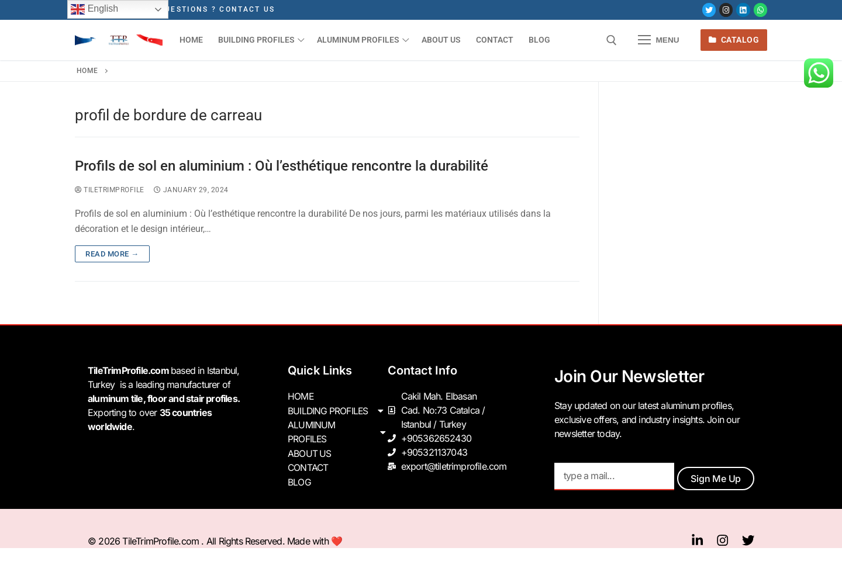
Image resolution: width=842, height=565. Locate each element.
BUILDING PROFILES (338, 410)
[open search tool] (611, 40)
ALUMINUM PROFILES (338, 431)
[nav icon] (659, 40)
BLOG (299, 480)
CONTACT (308, 466)
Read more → (112, 253)
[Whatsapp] (760, 9)
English (94, 9)
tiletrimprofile (109, 190)
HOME (301, 396)
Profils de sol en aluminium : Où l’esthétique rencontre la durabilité (281, 166)
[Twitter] (709, 9)
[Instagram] (726, 9)
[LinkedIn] (743, 9)
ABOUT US (310, 452)
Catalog (734, 39)
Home (87, 71)
